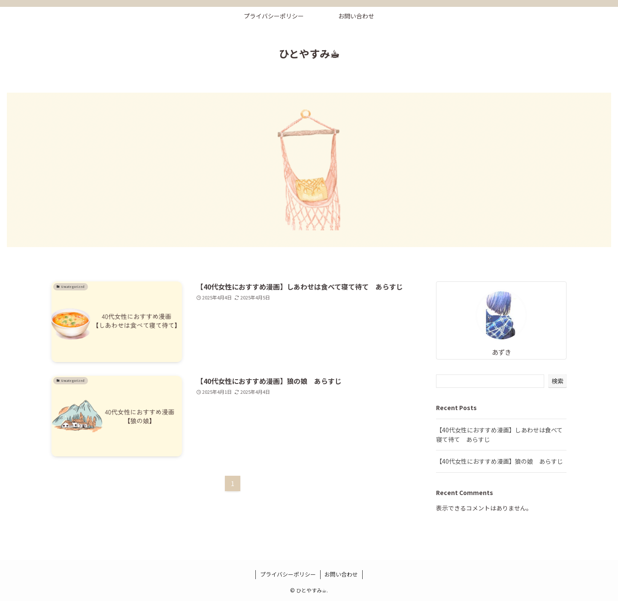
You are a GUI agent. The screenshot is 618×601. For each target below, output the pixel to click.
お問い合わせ (341, 574)
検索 (557, 381)
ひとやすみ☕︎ (309, 53)
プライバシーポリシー (288, 574)
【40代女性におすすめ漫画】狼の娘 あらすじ (499, 461)
